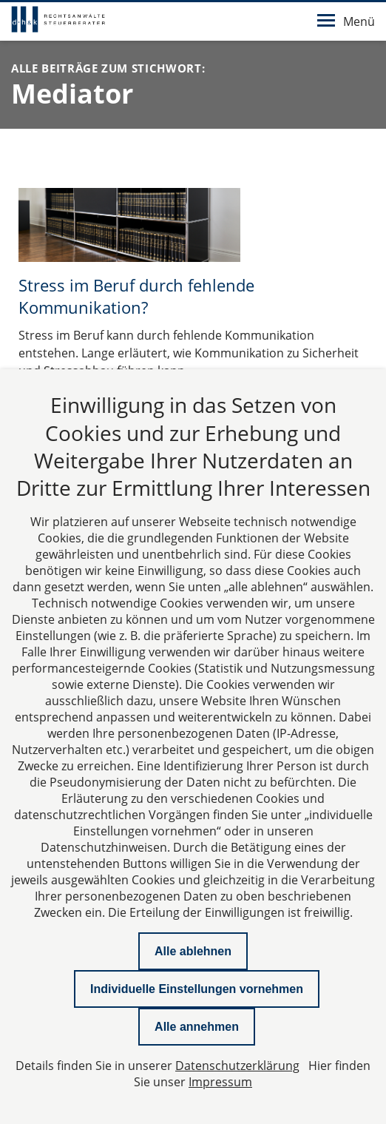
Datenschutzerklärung (237, 1065)
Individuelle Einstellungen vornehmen (196, 989)
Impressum (220, 1082)
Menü (346, 21)
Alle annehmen (197, 1026)
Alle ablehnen (193, 951)
